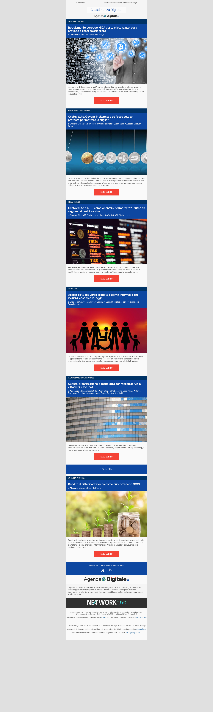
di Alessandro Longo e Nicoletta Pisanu (84, 488)
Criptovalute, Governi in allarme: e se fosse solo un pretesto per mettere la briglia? (100, 118)
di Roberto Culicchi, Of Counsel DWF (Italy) (86, 35)
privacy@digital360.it (134, 633)
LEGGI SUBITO (106, 101)
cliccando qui (141, 629)
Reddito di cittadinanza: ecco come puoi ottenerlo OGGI (104, 484)
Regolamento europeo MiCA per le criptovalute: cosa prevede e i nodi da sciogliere (102, 29)
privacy (103, 617)
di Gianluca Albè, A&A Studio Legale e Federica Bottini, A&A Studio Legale (99, 215)
